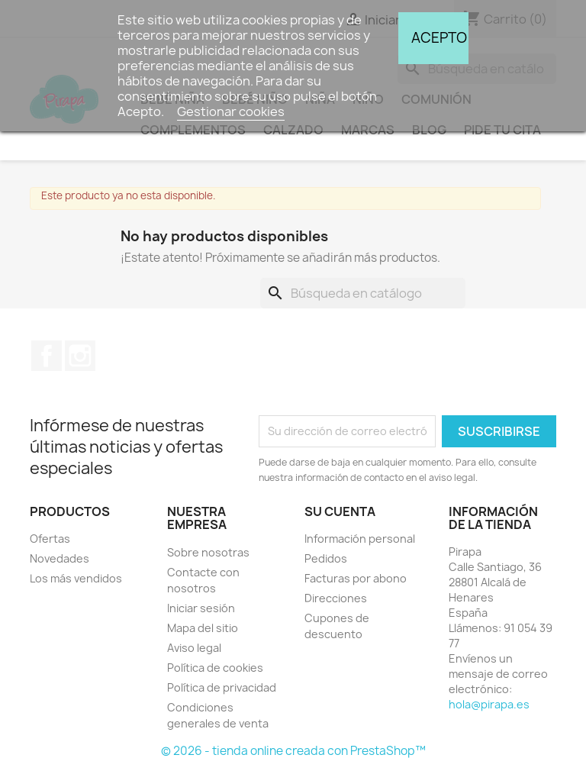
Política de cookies (215, 667)
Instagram (80, 355)
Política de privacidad (221, 687)
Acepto (439, 37)
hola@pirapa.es (489, 704)
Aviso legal (194, 647)
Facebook (46, 355)
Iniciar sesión (201, 608)
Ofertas (50, 538)
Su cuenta (339, 511)
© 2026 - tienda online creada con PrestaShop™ (293, 751)
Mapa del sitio (202, 628)
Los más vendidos (76, 578)
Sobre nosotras (208, 552)
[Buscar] (362, 293)
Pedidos (325, 558)
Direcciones (335, 598)
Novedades (59, 558)
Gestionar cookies (231, 111)
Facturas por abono (355, 578)
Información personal (359, 538)
